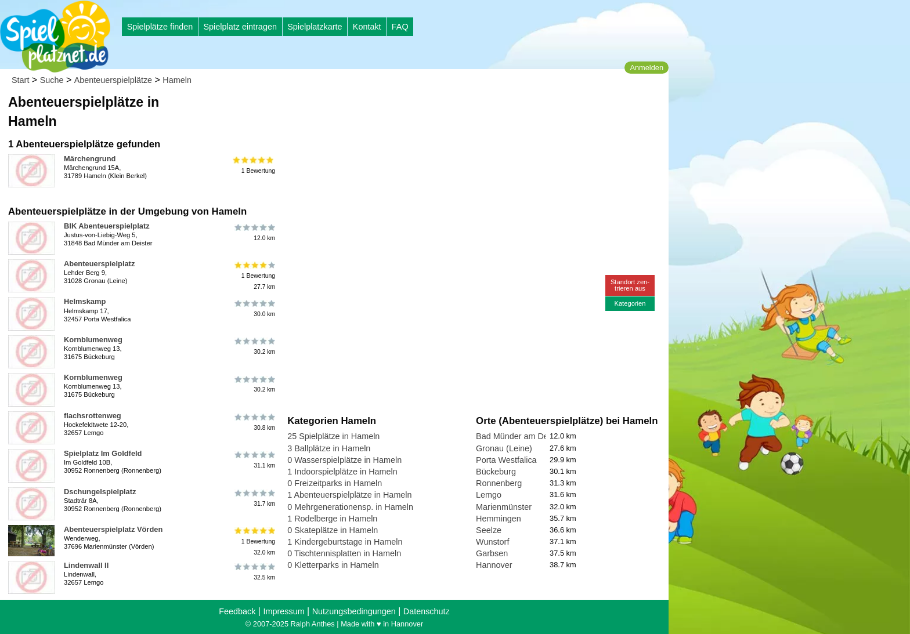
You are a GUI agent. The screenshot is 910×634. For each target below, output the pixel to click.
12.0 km (254, 232)
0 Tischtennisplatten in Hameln (344, 553)
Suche (52, 80)
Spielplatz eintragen (239, 26)
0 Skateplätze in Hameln (332, 530)
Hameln (177, 80)
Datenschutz (426, 611)
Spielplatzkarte (314, 26)
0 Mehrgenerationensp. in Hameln (350, 507)
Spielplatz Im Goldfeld (103, 453)
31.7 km (254, 498)
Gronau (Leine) (504, 448)
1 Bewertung (254, 165)
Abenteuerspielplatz (99, 263)
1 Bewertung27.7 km (254, 276)
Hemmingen (498, 518)
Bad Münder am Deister (520, 436)
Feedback (237, 611)
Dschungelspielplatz (100, 491)
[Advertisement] (419, 110)
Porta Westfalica (506, 460)
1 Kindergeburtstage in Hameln (344, 541)
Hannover (494, 565)
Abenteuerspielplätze (113, 80)
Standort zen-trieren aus (630, 285)
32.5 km (254, 572)
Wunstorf (492, 541)
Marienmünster (504, 507)
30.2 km (254, 346)
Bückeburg (496, 471)
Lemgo (488, 494)
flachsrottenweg (92, 415)
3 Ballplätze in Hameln (328, 448)
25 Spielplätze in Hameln (333, 436)
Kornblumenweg (93, 339)
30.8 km (254, 422)
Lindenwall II (86, 565)
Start (20, 80)
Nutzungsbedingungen (354, 611)
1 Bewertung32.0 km (254, 541)
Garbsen (492, 553)
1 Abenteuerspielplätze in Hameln (349, 494)
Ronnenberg (499, 483)
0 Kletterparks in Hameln (333, 565)
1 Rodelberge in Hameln (332, 518)
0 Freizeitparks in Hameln (334, 483)
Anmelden (646, 67)
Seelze (488, 530)
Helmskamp (85, 301)
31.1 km (254, 460)
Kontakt (367, 26)
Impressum (283, 611)
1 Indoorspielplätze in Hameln (342, 471)
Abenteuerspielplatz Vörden (113, 529)
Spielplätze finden (160, 26)
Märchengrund (89, 158)
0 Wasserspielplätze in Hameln (344, 460)
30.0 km (254, 308)
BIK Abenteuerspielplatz (107, 226)
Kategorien (629, 303)
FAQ (400, 26)
